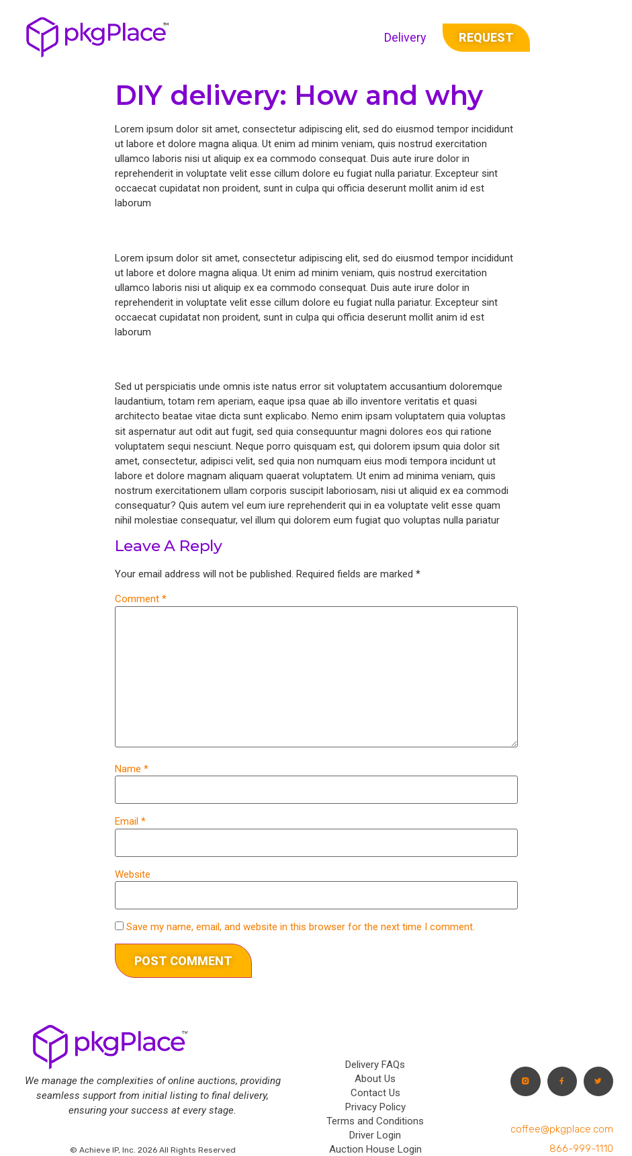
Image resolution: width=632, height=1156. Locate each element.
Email (130, 822)
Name (131, 769)
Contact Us (375, 1093)
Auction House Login (375, 1149)
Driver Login (375, 1135)
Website (132, 875)
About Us (375, 1079)
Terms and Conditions (375, 1121)
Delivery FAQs (375, 1065)
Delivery (405, 37)
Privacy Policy (375, 1107)
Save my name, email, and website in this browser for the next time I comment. (300, 927)
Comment (141, 599)
